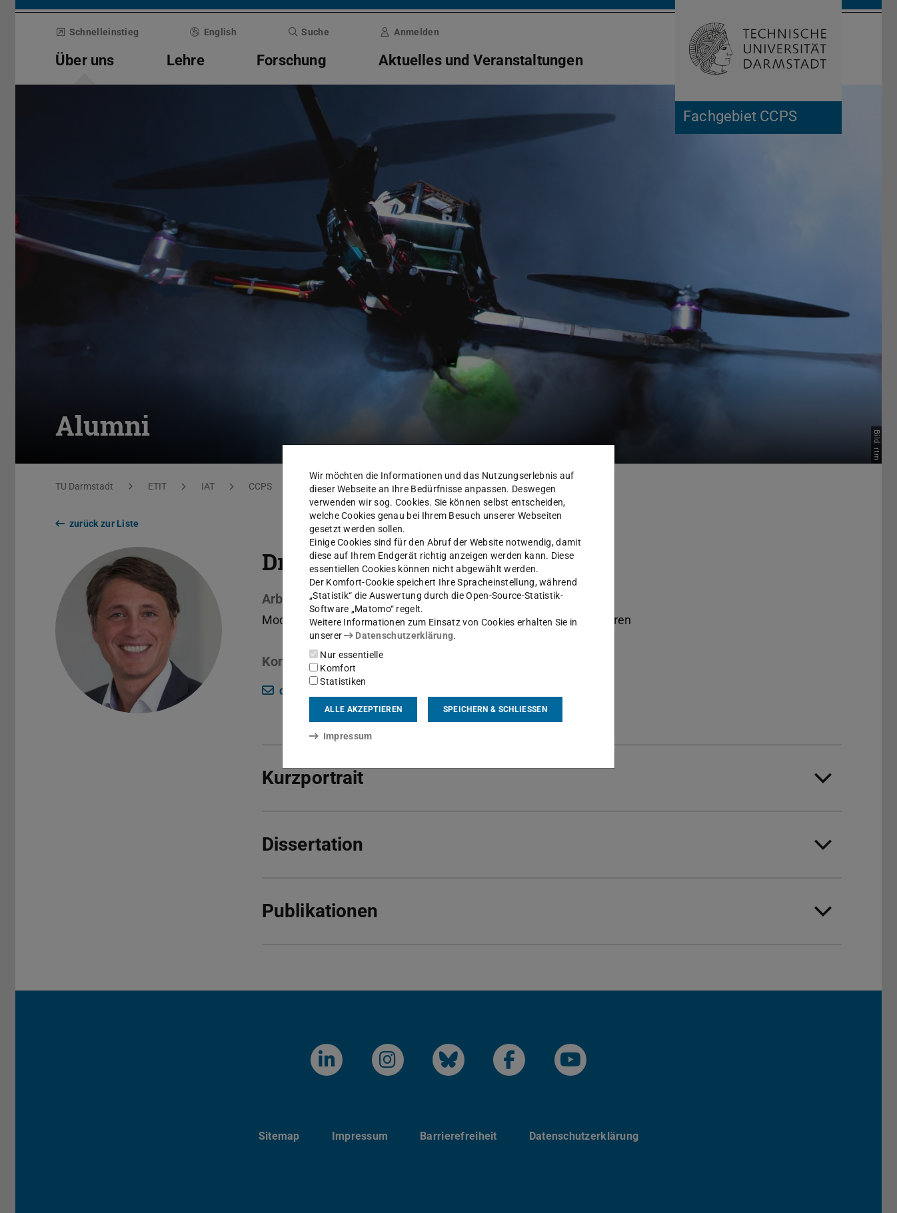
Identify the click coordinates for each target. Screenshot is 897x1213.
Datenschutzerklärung (398, 635)
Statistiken (338, 681)
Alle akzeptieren (363, 709)
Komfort (332, 668)
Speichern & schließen (495, 709)
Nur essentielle (346, 654)
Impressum (341, 736)
